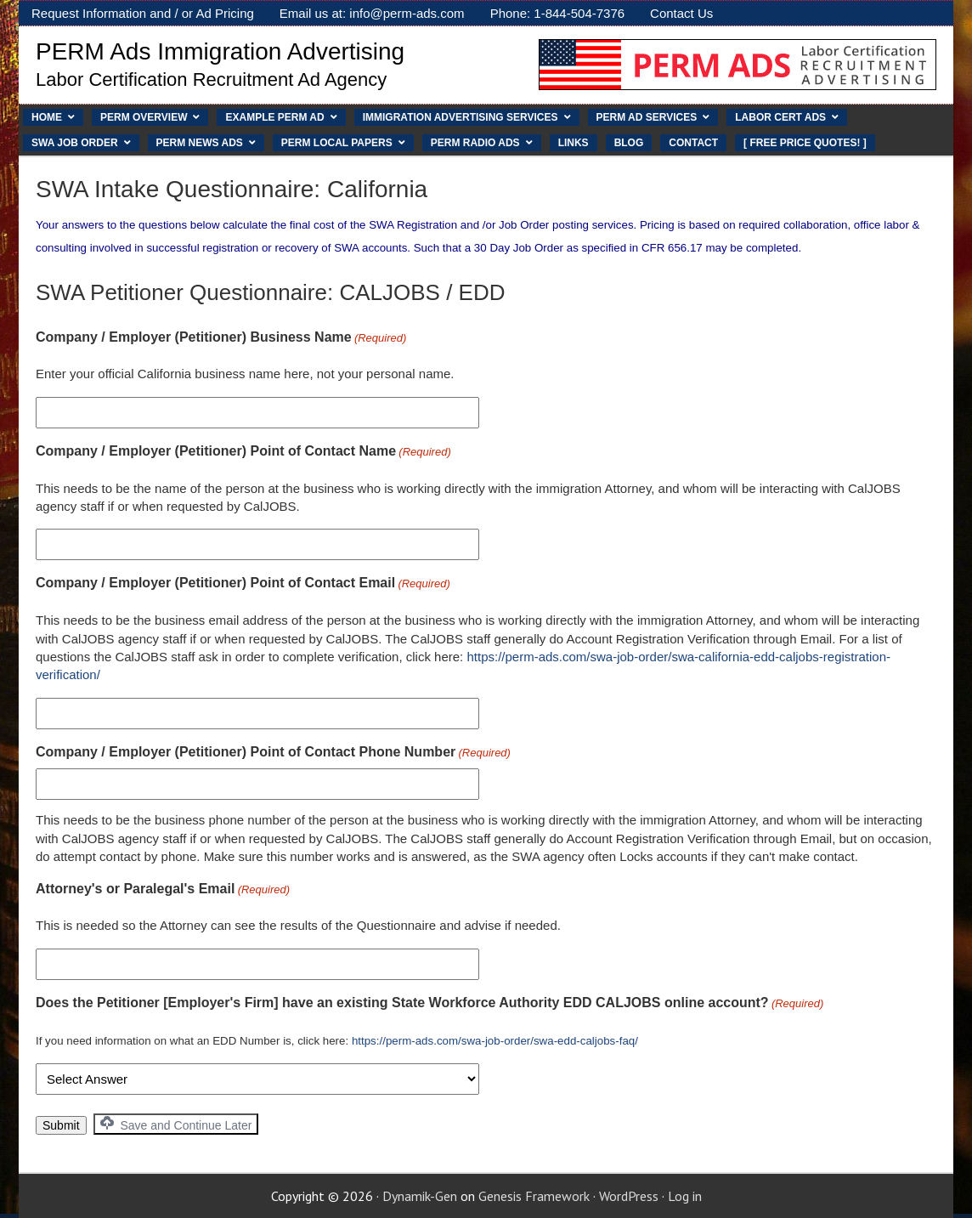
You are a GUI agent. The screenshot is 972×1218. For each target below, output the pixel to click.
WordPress (628, 1195)
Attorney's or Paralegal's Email (163, 889)
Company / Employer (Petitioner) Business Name (221, 338)
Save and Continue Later (176, 1124)
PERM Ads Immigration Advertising (220, 51)
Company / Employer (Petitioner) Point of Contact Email (243, 583)
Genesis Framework (534, 1195)
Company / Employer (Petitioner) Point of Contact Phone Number (273, 753)
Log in (685, 1195)
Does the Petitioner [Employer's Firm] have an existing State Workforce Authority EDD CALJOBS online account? (429, 1003)
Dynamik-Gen (419, 1195)
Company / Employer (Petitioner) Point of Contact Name (243, 452)
